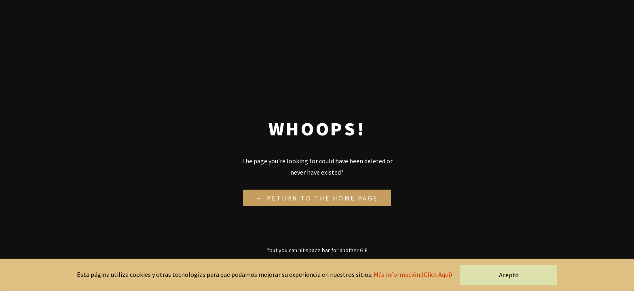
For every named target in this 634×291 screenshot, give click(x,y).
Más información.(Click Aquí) (413, 274)
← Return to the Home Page (317, 198)
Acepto (509, 275)
